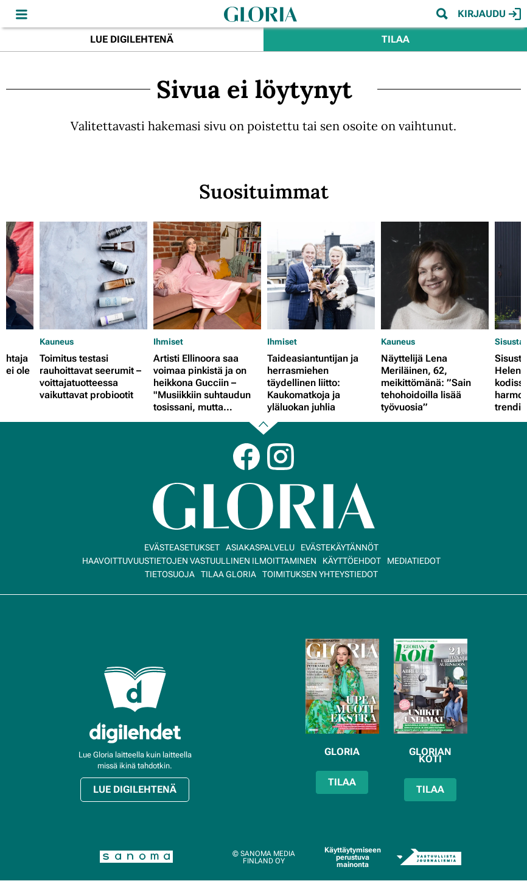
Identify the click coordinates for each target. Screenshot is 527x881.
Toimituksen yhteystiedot (320, 574)
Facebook (246, 456)
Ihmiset (168, 341)
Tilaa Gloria (228, 574)
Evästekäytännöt (340, 547)
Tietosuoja (170, 574)
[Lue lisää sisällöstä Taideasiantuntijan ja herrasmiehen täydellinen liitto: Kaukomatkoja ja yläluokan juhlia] (321, 275)
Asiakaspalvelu (260, 547)
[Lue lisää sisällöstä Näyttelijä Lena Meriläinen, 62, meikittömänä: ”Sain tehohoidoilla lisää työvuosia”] (435, 275)
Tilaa (396, 39)
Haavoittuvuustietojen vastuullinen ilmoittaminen (199, 561)
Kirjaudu (489, 14)
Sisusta (509, 341)
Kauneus (57, 341)
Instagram (280, 456)
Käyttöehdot (352, 561)
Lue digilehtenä (131, 39)
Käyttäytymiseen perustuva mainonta (352, 857)
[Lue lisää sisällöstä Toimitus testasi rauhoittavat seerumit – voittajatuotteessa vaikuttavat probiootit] (93, 275)
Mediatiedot (414, 561)
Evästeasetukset (182, 547)
